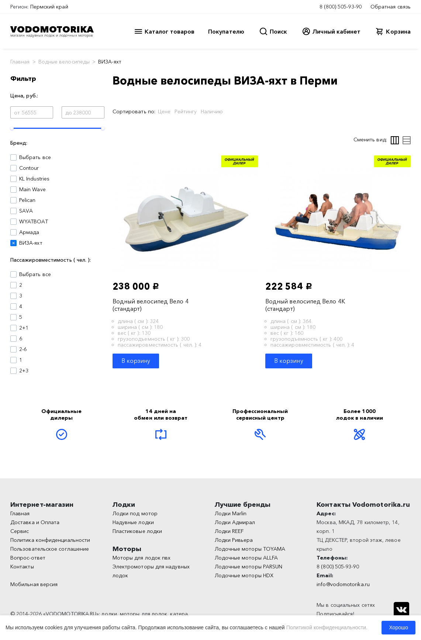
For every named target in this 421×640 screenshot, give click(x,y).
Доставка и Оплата (34, 522)
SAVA (26, 210)
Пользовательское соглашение (49, 549)
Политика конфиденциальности (50, 540)
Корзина (398, 31)
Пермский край (49, 6)
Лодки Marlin (231, 513)
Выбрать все (35, 157)
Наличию (212, 111)
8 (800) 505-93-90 (341, 6)
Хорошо (398, 627)
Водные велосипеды (64, 61)
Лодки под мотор (135, 513)
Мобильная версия (34, 584)
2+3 (23, 370)
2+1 (23, 327)
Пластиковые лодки (137, 531)
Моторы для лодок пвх (142, 557)
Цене (164, 111)
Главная (20, 61)
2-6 (23, 349)
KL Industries (34, 178)
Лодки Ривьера (234, 540)
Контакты (22, 566)
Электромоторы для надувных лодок (151, 571)
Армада (29, 232)
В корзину (136, 360)
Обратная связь (390, 6)
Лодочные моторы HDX (244, 575)
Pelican (27, 200)
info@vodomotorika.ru (343, 584)
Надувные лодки (133, 522)
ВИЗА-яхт (30, 243)
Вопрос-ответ (27, 557)
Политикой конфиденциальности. (326, 627)
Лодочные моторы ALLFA (246, 557)
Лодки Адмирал (235, 522)
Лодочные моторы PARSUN (249, 566)
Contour (29, 168)
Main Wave (32, 189)
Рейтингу (186, 111)
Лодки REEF (229, 531)
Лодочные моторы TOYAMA (250, 549)
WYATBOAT (33, 221)
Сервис (19, 531)
